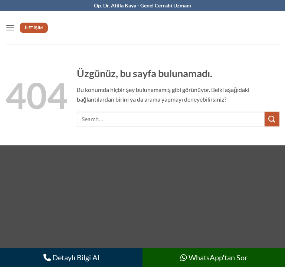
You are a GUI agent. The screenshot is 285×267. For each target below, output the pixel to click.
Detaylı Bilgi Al (71, 257)
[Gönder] (272, 119)
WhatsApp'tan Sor (214, 257)
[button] (10, 28)
